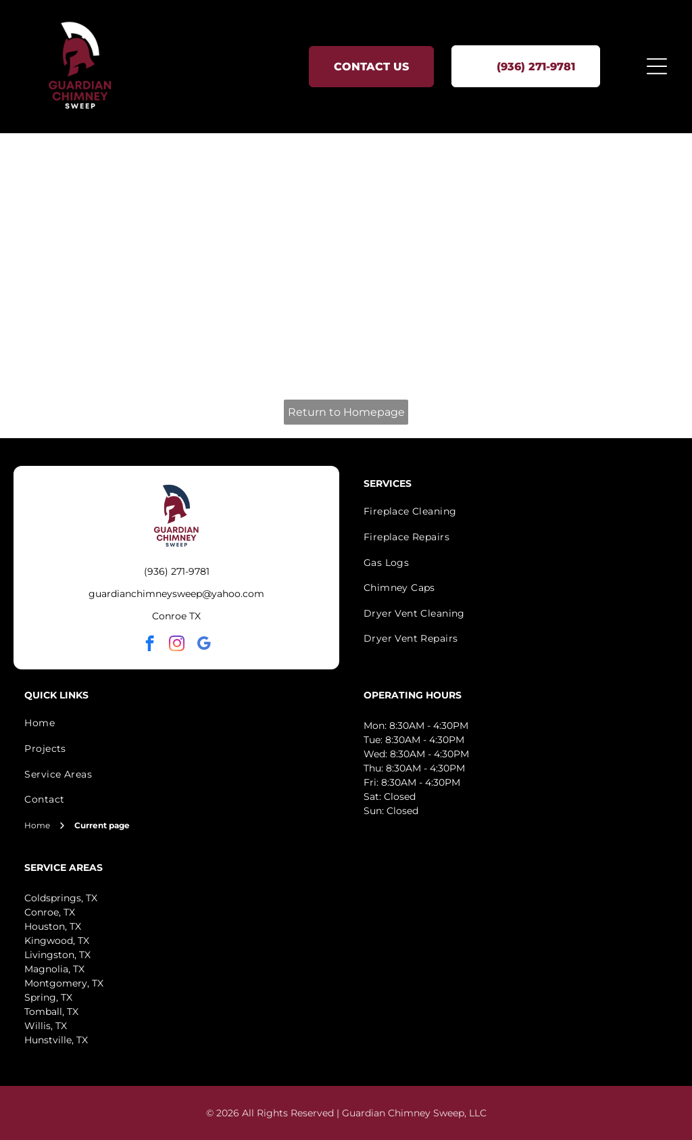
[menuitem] (176, 723)
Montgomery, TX (63, 983)
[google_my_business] (204, 645)
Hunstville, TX (56, 1040)
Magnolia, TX (54, 969)
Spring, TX (48, 997)
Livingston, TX (57, 955)
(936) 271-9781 (176, 571)
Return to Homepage (346, 412)
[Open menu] (657, 66)
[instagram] (177, 645)
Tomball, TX (51, 1011)
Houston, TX (52, 926)
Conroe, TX (49, 912)
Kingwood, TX (56, 940)
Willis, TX (45, 1026)
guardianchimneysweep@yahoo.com (176, 594)
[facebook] (150, 645)
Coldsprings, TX (60, 898)
